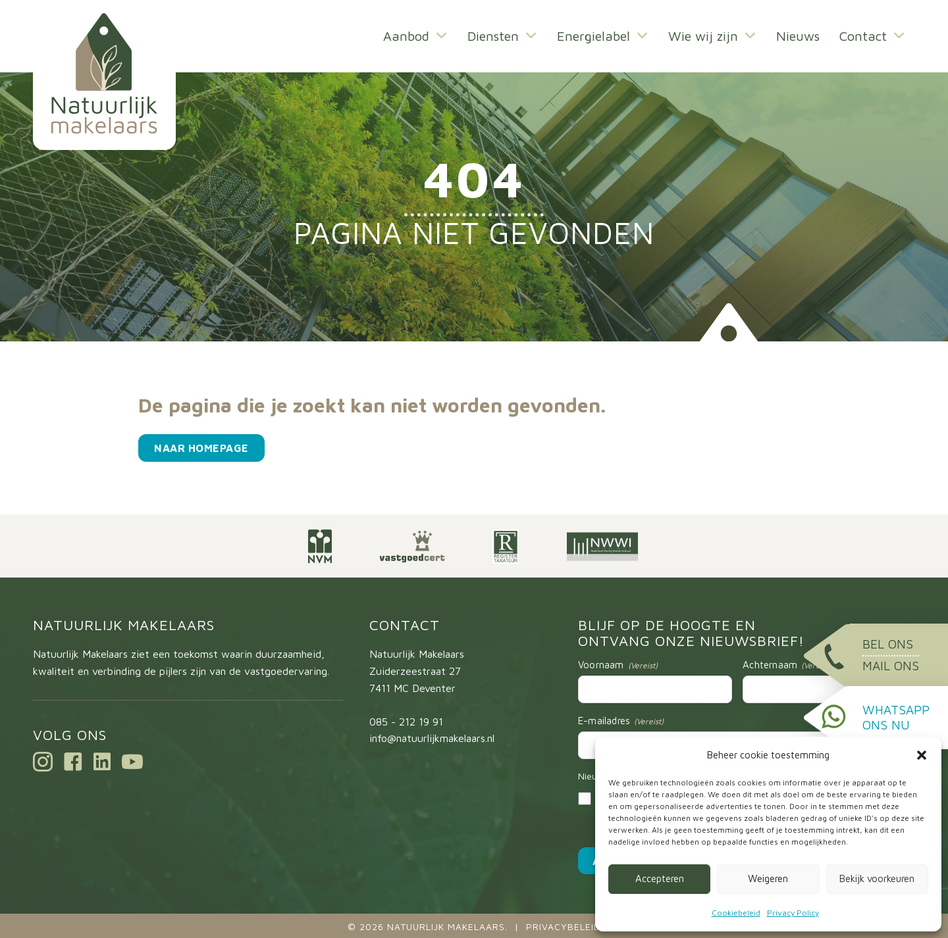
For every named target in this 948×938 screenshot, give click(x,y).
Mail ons (890, 665)
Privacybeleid (563, 926)
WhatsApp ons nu (896, 717)
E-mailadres (621, 721)
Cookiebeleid (736, 913)
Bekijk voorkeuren (876, 878)
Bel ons (887, 644)
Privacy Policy (793, 913)
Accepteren (659, 878)
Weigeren (768, 878)
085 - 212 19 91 (406, 722)
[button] (921, 755)
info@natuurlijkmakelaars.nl (431, 738)
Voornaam (618, 665)
